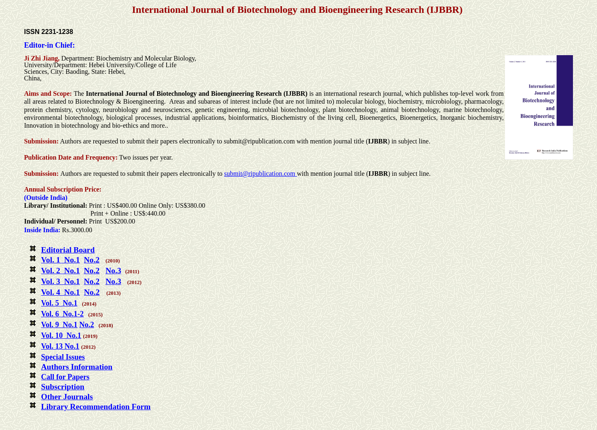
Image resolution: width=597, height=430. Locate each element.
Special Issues (63, 357)
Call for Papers (65, 377)
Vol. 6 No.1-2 (62, 314)
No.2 (92, 259)
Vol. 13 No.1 (60, 346)
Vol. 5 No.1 (59, 303)
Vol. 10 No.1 (61, 335)
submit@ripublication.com (260, 173)
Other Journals (67, 396)
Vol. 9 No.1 (59, 325)
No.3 (113, 270)
